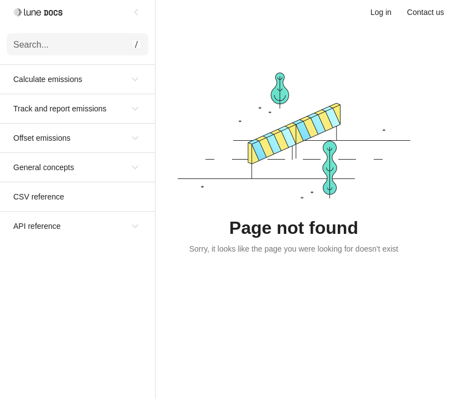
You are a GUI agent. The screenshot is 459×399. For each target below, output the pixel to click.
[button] (77, 79)
